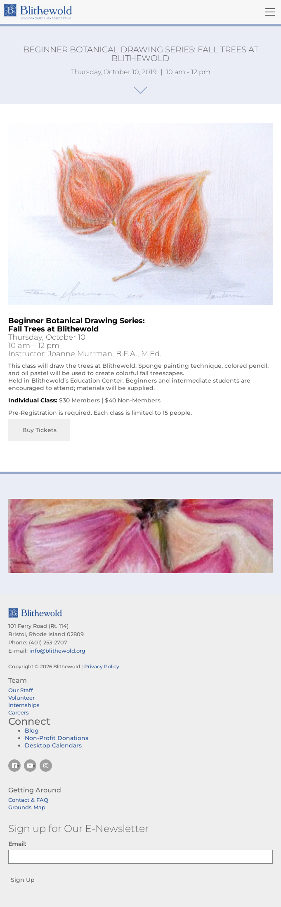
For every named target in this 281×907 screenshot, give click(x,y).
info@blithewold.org (57, 650)
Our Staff (20, 690)
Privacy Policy (101, 666)
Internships (24, 705)
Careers (18, 712)
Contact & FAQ (28, 800)
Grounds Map (26, 807)
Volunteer (21, 697)
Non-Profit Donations (56, 738)
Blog (32, 730)
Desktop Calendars (53, 745)
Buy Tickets (39, 430)
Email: (17, 844)
